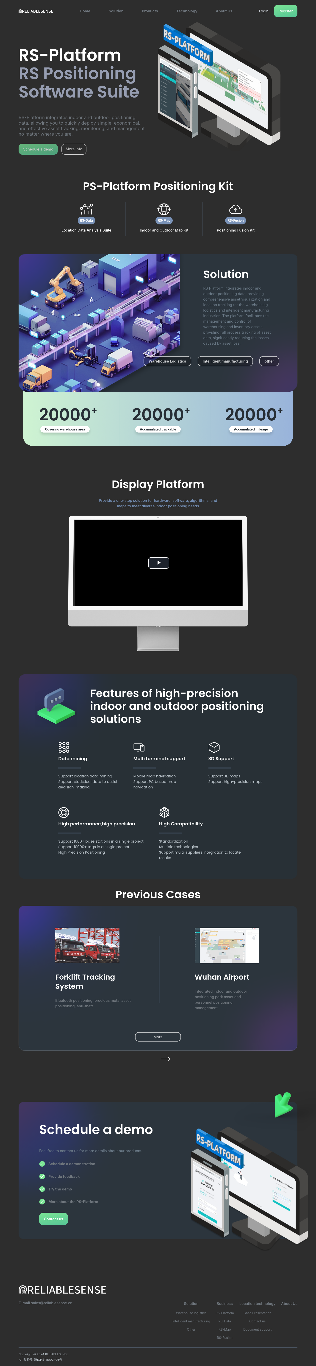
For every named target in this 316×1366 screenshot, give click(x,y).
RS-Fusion (235, 220)
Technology (186, 11)
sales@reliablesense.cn (51, 1303)
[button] (85, 11)
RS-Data (86, 220)
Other (191, 1329)
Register (286, 11)
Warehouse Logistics (167, 361)
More (158, 1036)
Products (150, 11)
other (269, 361)
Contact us (53, 1219)
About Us (224, 11)
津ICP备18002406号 (48, 1359)
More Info (74, 149)
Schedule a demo (38, 149)
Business (225, 1303)
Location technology (257, 1303)
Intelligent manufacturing (225, 361)
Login (264, 11)
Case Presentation (257, 1313)
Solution (116, 11)
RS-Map (164, 220)
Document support (257, 1329)
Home (85, 11)
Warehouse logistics (191, 1313)
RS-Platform (225, 1313)
